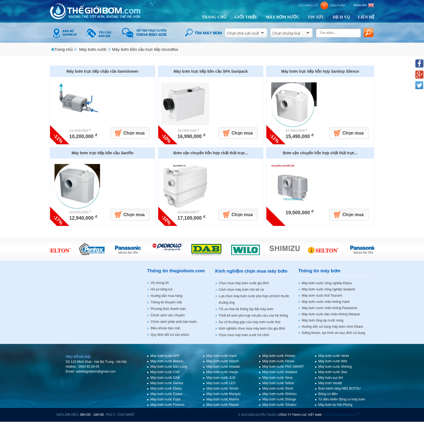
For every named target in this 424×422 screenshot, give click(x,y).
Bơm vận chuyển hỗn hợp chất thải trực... (210, 153)
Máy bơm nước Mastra (222, 399)
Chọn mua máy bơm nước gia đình (244, 283)
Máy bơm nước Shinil (277, 388)
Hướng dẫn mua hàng (166, 296)
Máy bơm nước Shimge (279, 399)
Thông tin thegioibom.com (176, 270)
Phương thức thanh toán (168, 309)
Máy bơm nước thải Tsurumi (322, 295)
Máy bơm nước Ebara (166, 388)
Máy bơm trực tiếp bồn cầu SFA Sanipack (211, 71)
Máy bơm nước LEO (221, 383)
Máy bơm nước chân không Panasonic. (330, 308)
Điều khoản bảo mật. (166, 328)
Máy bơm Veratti (330, 383)
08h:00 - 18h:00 (92, 415)
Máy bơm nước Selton (278, 383)
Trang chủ (63, 49)
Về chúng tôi (160, 283)
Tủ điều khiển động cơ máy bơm (341, 399)
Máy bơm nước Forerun (167, 405)
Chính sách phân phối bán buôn (174, 322)
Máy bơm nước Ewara (166, 394)
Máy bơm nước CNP (165, 372)
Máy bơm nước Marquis (223, 394)
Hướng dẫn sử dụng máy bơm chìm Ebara (332, 327)
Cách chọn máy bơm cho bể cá (241, 290)
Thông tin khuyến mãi (166, 302)
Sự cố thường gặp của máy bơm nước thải (249, 322)
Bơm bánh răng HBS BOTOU (339, 388)
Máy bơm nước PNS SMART (283, 367)
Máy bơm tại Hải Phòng (335, 405)
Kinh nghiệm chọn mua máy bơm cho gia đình (252, 328)
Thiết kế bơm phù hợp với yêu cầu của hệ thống (253, 315)
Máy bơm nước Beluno (166, 361)
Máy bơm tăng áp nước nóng (322, 320)
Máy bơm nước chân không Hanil (326, 302)
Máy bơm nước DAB (165, 378)
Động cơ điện (328, 394)
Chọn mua (133, 133)
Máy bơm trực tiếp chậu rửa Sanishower (102, 71)
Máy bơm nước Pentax (278, 356)
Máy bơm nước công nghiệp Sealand (328, 289)
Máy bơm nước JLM (220, 378)
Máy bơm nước (93, 49)
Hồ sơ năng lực (162, 289)
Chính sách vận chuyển (168, 315)
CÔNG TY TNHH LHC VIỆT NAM (300, 414)
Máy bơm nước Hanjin (222, 372)
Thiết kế (329, 414)
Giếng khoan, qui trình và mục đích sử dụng (333, 333)
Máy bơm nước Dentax (166, 383)
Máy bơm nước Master (222, 405)
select (262, 31)
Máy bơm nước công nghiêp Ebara (327, 283)
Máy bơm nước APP (164, 356)
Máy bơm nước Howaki (223, 367)
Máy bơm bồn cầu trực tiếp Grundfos (145, 49)
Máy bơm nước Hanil (221, 356)
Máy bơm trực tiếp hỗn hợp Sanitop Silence (320, 71)
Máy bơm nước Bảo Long (168, 367)
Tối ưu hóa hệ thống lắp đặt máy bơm (246, 309)
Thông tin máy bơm (319, 270)
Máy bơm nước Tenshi (222, 388)
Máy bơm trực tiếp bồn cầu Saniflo (103, 153)
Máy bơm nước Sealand (279, 372)
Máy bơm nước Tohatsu (279, 405)
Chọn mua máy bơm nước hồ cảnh (244, 335)
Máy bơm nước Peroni (278, 361)
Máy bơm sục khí (330, 378)
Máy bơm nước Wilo (332, 361)
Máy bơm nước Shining (335, 367)
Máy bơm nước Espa (165, 399)
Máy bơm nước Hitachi (222, 361)
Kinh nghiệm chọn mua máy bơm (251, 271)
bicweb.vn (350, 414)
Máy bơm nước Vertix (333, 356)
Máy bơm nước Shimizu (279, 394)
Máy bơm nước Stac (332, 372)
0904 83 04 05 (88, 367)
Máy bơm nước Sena (277, 378)
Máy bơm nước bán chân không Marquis (331, 314)
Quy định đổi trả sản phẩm (170, 335)
